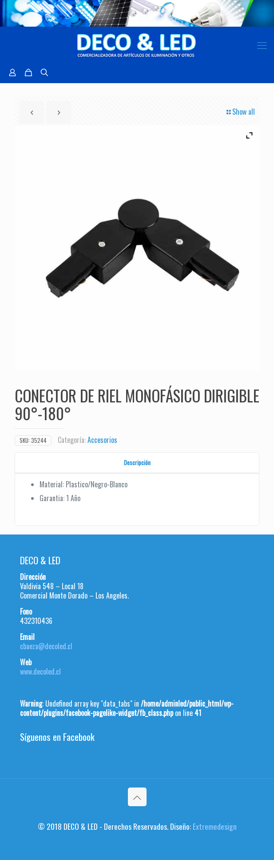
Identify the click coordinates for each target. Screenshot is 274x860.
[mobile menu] (262, 44)
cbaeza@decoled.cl (46, 646)
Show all (240, 111)
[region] (137, 13)
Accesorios (102, 439)
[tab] (137, 463)
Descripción (137, 462)
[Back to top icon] (137, 797)
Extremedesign (215, 826)
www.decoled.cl (40, 671)
